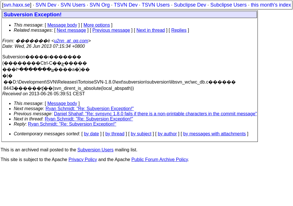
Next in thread (150, 30)
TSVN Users (156, 5)
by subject (141, 133)
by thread (114, 133)
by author (167, 133)
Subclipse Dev (190, 5)
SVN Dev (45, 5)
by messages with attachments (214, 133)
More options (97, 25)
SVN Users (72, 5)
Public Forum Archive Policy (159, 159)
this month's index (271, 5)
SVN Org (100, 5)
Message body (62, 25)
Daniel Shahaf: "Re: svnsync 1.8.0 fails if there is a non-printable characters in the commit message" (155, 113)
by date (91, 133)
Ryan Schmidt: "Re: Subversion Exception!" (89, 108)
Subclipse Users (228, 5)
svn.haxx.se (16, 5)
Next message (71, 30)
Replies (179, 30)
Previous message (111, 30)
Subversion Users (96, 149)
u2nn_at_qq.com (71, 40)
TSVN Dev (126, 5)
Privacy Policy (82, 159)
